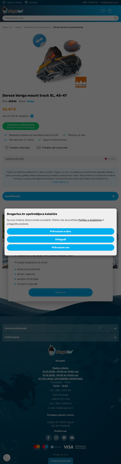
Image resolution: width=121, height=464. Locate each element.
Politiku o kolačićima (90, 220)
